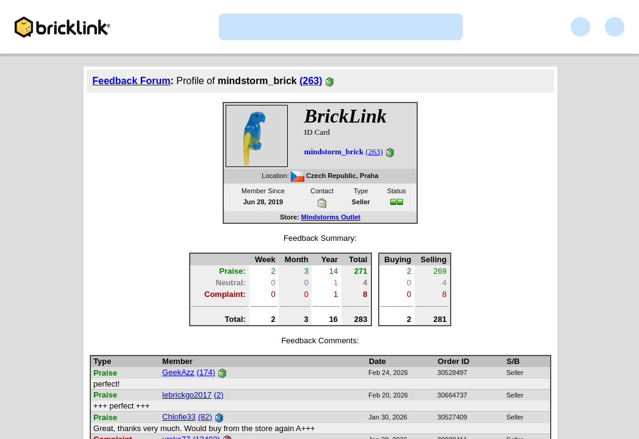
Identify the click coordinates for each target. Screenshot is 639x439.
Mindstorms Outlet (330, 217)
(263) (310, 81)
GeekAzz (178, 372)
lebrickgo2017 (187, 394)
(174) (205, 372)
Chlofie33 (179, 416)
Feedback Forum (132, 81)
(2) (219, 394)
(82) (205, 416)
